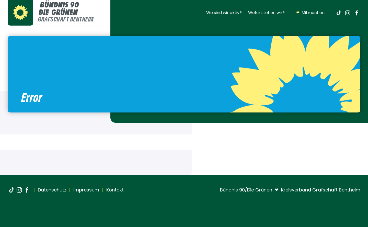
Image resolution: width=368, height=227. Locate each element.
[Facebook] (356, 13)
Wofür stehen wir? (266, 13)
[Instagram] (347, 13)
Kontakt (114, 190)
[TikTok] (338, 13)
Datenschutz (51, 190)
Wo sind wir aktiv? (224, 13)
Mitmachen (310, 12)
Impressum (85, 190)
